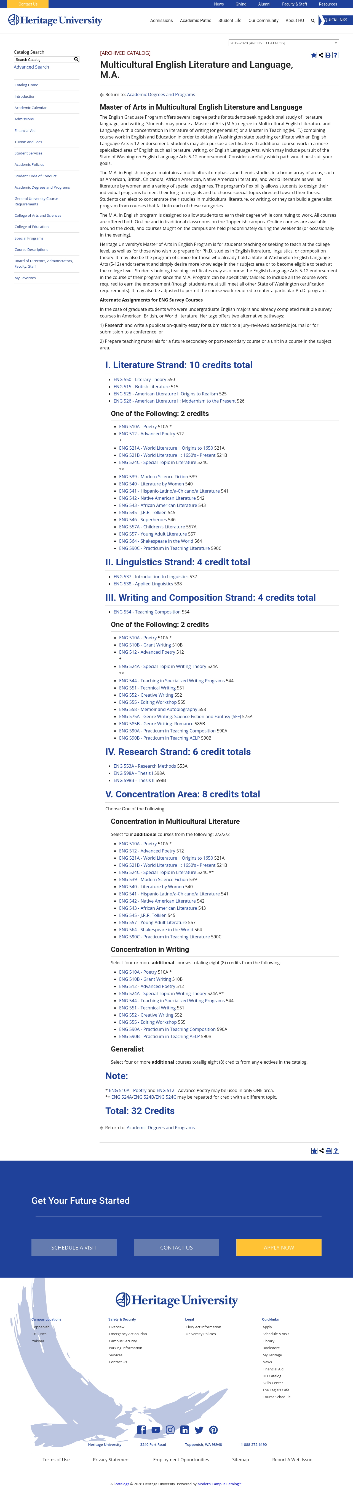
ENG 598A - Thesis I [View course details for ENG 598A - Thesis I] (133, 773)
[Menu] (336, 20)
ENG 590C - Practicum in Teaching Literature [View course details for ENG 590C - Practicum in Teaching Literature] (164, 548)
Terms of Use (55, 1460)
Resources (328, 4)
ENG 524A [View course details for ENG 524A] (121, 1097)
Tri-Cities (39, 1333)
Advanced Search (31, 67)
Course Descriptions (31, 249)
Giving (241, 4)
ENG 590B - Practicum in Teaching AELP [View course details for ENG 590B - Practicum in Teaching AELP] (159, 738)
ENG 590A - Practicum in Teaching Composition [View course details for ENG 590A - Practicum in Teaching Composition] (167, 731)
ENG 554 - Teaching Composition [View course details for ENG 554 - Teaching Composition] (147, 612)
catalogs (122, 1483)
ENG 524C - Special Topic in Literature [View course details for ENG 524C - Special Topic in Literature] (157, 462)
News (219, 4)
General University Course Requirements (36, 201)
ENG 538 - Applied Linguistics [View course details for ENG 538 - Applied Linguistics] (143, 584)
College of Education (32, 226)
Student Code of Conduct (36, 175)
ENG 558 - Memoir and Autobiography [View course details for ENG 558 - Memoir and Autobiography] (158, 709)
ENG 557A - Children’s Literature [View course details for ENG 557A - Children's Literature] (152, 527)
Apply (267, 1326)
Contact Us (28, 4)
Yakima (38, 1340)
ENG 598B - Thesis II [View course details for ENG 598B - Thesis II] (134, 780)
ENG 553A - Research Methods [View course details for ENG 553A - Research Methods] (145, 766)
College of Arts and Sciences (38, 215)
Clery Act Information (203, 1326)
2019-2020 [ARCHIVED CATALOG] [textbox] (257, 42)
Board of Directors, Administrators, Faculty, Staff (44, 263)
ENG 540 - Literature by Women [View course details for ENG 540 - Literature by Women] (151, 484)
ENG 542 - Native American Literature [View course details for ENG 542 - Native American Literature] (157, 498)
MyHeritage (272, 1355)
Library (268, 1340)
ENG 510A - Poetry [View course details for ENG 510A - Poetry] (138, 426)
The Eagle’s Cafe (276, 1389)
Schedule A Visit (276, 1333)
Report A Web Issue (292, 1460)
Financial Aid (25, 130)
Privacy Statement (111, 1460)
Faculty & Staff (294, 4)
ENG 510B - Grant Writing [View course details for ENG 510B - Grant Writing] (145, 645)
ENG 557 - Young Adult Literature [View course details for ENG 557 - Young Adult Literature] (153, 534)
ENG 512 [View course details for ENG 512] (165, 1090)
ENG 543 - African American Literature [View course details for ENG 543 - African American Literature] (158, 505)
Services (115, 1355)
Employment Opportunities (181, 1460)
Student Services (28, 153)
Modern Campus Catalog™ (219, 1483)
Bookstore (271, 1347)
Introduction (25, 96)
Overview (116, 1326)
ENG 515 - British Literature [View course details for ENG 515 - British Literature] (142, 387)
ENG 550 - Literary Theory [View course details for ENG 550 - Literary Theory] (140, 379)
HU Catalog (272, 1375)
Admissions (24, 118)
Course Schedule (276, 1396)
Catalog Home (26, 84)
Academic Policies (29, 164)
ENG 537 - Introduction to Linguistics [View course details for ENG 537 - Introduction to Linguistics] (151, 577)
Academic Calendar (31, 107)
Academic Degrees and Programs (42, 187)
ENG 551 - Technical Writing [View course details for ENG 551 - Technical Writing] (147, 688)
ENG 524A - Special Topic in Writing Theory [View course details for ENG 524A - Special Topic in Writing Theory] (162, 666)
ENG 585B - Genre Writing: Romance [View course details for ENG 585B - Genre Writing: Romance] (156, 724)
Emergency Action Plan (128, 1333)
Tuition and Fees (28, 141)
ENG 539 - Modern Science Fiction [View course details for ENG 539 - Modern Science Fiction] (153, 477)
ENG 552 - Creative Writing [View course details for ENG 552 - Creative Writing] (146, 695)
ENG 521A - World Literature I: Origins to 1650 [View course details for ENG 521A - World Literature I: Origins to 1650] (166, 448)
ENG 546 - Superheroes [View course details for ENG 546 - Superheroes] (143, 520)
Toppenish (41, 1326)
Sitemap (240, 1460)
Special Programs (29, 238)
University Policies (201, 1333)
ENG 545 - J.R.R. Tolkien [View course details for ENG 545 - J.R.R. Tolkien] (143, 512)
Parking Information (125, 1347)
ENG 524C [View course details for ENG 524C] (166, 1097)
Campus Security (123, 1340)
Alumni (264, 4)
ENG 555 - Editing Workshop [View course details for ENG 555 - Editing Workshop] (148, 702)
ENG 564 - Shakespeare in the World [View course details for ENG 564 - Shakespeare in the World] (156, 541)
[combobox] (284, 42)
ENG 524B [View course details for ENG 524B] (143, 1097)
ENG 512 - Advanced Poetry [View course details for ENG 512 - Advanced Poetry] (147, 434)
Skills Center (273, 1382)
